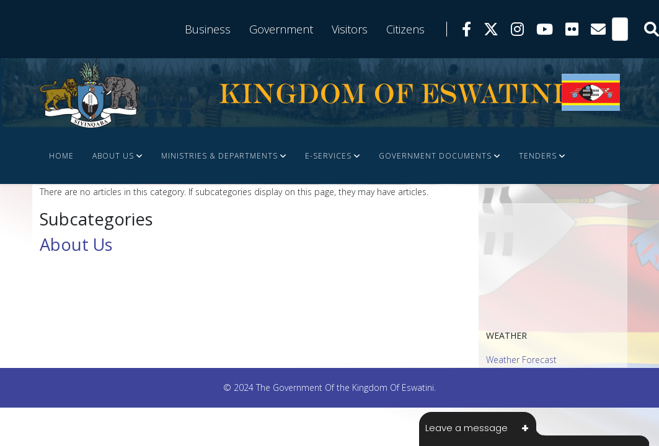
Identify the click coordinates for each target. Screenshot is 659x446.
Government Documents (435, 156)
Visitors (350, 29)
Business (208, 29)
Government (281, 29)
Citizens (405, 29)
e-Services (328, 156)
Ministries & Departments (219, 156)
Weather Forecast (521, 359)
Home (61, 156)
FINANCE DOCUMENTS (140, 211)
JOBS (58, 211)
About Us (113, 156)
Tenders (538, 156)
